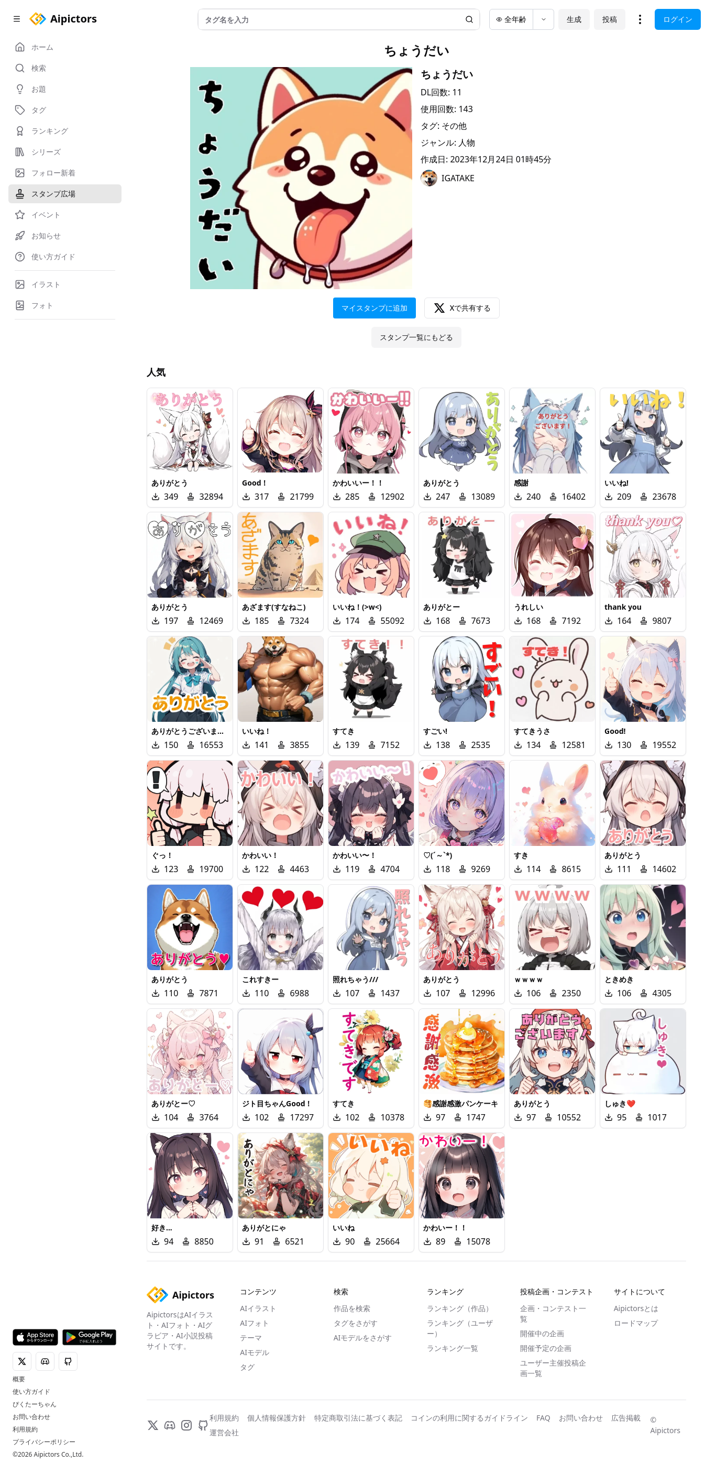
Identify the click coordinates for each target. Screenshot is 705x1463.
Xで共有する (462, 308)
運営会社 (224, 1432)
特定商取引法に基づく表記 (358, 1418)
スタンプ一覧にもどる (416, 337)
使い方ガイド (31, 1392)
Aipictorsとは (636, 1308)
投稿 (609, 19)
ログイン (677, 19)
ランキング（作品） (460, 1308)
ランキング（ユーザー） (460, 1328)
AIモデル (254, 1352)
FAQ (543, 1418)
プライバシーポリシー (44, 1442)
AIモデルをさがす (363, 1338)
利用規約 (25, 1429)
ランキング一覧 (452, 1348)
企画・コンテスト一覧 (553, 1313)
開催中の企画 (542, 1333)
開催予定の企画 (545, 1348)
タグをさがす (356, 1323)
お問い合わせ (31, 1417)
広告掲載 (626, 1418)
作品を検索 (352, 1308)
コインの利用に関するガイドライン (469, 1418)
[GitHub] (203, 1425)
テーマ (251, 1338)
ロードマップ (636, 1323)
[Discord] (169, 1425)
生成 (574, 19)
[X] (153, 1425)
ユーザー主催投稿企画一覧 (553, 1368)
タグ (247, 1367)
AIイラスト (258, 1308)
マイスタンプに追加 (374, 308)
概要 (19, 1379)
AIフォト (254, 1323)
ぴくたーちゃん (35, 1404)
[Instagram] (186, 1425)
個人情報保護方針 (276, 1418)
